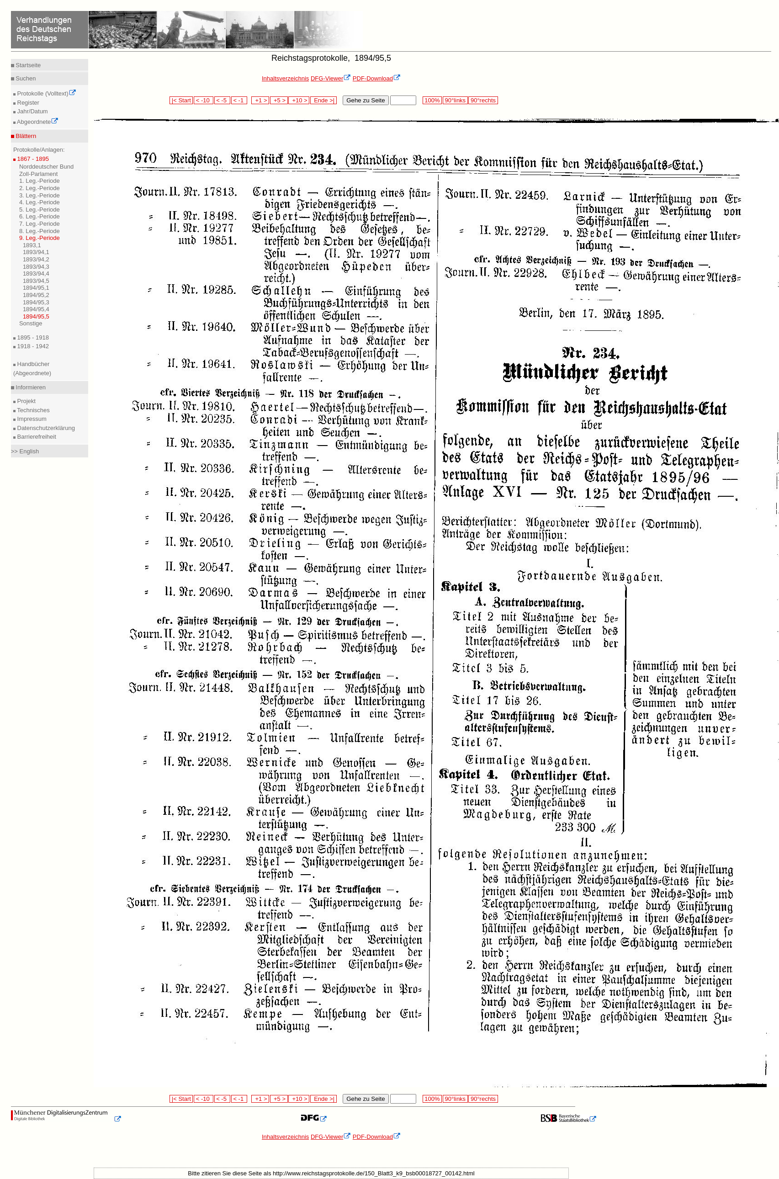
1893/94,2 (36, 259)
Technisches (33, 410)
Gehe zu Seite (365, 100)
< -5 (222, 100)
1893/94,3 (36, 266)
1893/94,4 (36, 273)
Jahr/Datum (32, 111)
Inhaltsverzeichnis (285, 78)
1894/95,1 (36, 287)
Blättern (25, 136)
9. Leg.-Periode (39, 237)
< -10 (203, 100)
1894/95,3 (36, 302)
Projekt (26, 401)
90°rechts (483, 100)
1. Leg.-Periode (39, 180)
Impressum (31, 418)
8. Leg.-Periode (39, 231)
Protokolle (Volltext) (46, 93)
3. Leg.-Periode (39, 195)
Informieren (30, 387)
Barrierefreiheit (36, 436)
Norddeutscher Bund (46, 166)
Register (27, 102)
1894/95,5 (36, 316)
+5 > (278, 100)
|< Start (181, 100)
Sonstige (30, 323)
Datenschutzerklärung (45, 428)
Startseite (27, 65)
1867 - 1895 (32, 158)
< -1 (239, 100)
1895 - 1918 (32, 337)
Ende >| (323, 100)
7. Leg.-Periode (39, 223)
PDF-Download (377, 78)
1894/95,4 (36, 309)
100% (432, 100)
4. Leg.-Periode (39, 202)
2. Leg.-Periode (39, 188)
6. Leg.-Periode (39, 216)
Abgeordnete (37, 121)
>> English (25, 451)
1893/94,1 (36, 252)
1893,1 (32, 245)
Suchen (25, 78)
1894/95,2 (36, 295)
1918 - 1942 (32, 346)
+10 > (299, 100)
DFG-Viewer (331, 78)
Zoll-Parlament (38, 173)
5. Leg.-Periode (39, 209)
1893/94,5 (36, 280)
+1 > (260, 100)
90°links (455, 100)
